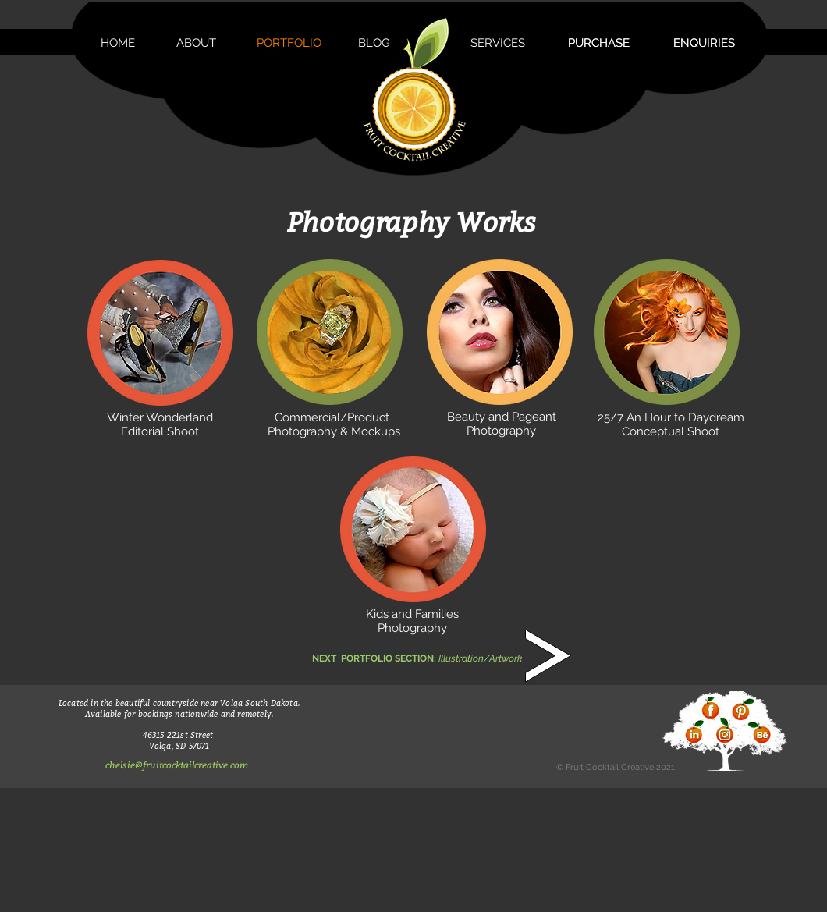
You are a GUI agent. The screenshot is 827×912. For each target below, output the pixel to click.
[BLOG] (373, 43)
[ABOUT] (195, 43)
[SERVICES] (497, 43)
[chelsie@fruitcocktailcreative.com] (176, 765)
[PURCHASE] (598, 43)
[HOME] (117, 43)
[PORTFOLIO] (288, 43)
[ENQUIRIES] (704, 43)
